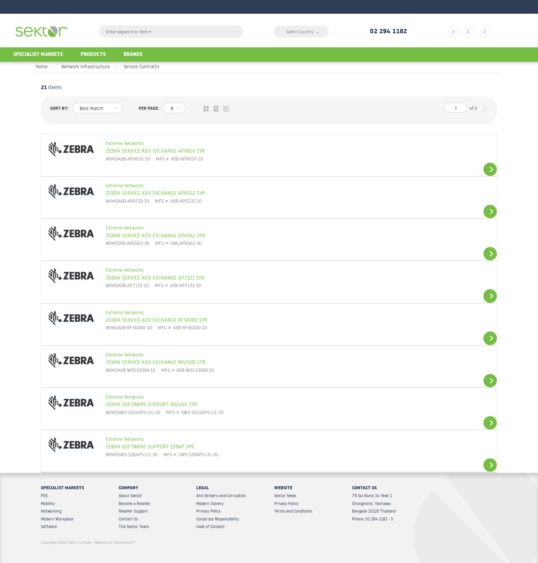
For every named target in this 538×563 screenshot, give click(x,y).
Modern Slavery (210, 503)
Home (42, 66)
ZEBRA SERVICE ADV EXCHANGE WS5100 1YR (156, 362)
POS (44, 495)
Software (49, 526)
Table (224, 109)
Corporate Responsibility (217, 518)
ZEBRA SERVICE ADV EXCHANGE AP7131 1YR (155, 277)
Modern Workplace (57, 518)
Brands (133, 55)
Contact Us (128, 518)
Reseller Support (133, 511)
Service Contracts (141, 66)
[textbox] (171, 31)
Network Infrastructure (85, 66)
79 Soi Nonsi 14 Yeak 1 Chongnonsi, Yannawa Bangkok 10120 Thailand (374, 503)
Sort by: (59, 109)
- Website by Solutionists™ (114, 542)
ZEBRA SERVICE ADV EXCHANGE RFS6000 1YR (156, 319)
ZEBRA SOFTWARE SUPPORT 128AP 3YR (150, 446)
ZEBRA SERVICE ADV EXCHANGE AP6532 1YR (155, 192)
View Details (490, 169)
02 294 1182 (388, 32)
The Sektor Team (134, 526)
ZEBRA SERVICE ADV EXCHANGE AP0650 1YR (155, 150)
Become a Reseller (135, 503)
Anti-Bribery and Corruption (221, 495)
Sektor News (285, 495)
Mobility (48, 503)
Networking (51, 511)
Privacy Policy (208, 511)
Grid (204, 109)
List (214, 109)
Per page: (149, 109)
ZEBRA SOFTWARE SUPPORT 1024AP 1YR (151, 404)
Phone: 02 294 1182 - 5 (372, 518)
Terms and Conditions (293, 511)
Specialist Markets (38, 55)
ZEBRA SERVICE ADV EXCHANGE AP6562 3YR (155, 235)
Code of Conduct (210, 526)
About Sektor (130, 495)
